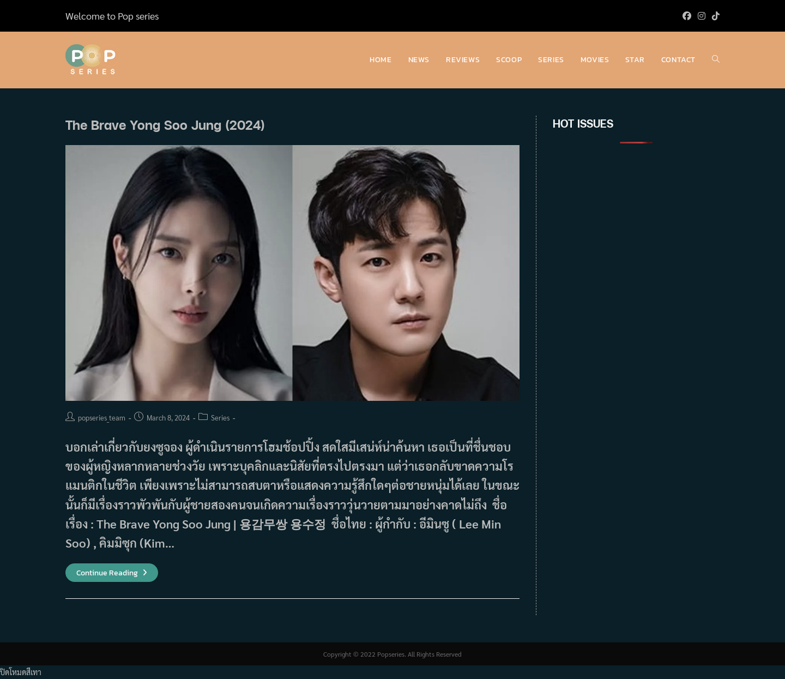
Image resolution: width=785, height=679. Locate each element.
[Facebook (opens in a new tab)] (687, 15)
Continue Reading (111, 573)
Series (220, 417)
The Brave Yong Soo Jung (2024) (165, 125)
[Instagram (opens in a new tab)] (702, 15)
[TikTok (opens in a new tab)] (714, 15)
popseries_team (101, 417)
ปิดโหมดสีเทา (20, 672)
